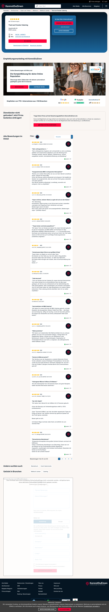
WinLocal (56, 586)
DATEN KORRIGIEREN (64, 30)
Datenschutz (20, 583)
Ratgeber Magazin (7, 588)
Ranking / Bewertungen (23, 594)
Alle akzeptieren (64, 609)
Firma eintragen (6, 591)
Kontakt (40, 591)
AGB (18, 586)
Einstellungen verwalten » (92, 606)
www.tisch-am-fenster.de (22, 36)
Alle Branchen (86, 6)
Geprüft (67, 159)
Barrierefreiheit (42, 594)
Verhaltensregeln (22, 588)
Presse (40, 586)
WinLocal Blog (58, 588)
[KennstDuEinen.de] (12, 6)
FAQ (18, 591)
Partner (40, 588)
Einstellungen (29, 583)
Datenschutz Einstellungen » (38, 484)
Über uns (41, 583)
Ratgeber (97, 6)
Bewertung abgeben (36, 45)
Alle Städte (76, 6)
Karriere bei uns (58, 591)
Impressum (57, 583)
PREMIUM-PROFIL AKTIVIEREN (64, 23)
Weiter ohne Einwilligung (47, 609)
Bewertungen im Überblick (21, 45)
